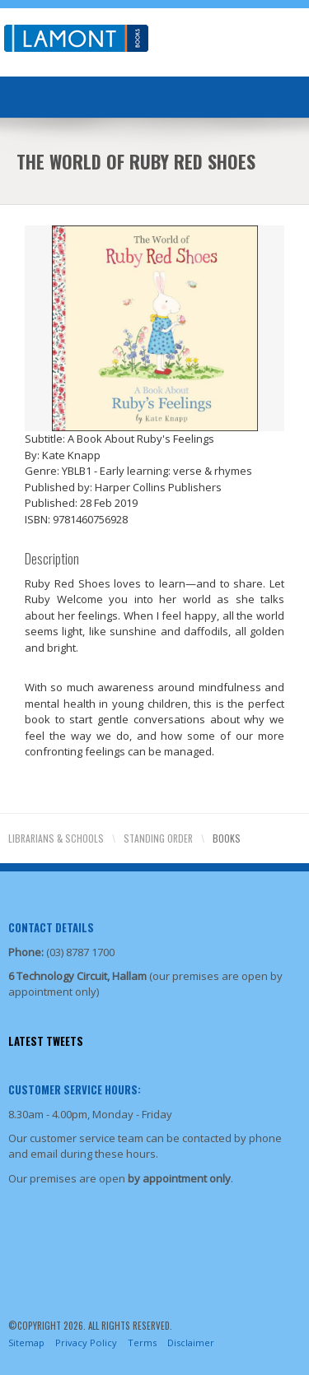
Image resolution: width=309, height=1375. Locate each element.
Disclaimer (190, 1342)
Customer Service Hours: (74, 1089)
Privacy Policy (86, 1342)
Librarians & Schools (56, 838)
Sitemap (26, 1342)
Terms (142, 1342)
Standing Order (158, 838)
